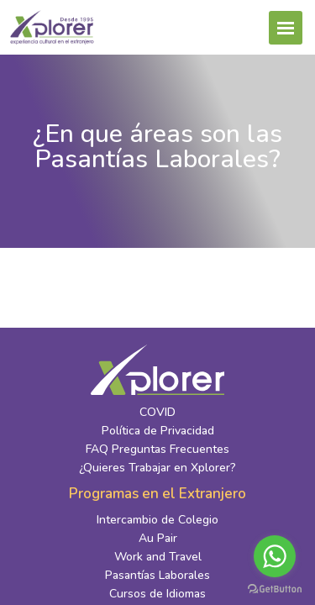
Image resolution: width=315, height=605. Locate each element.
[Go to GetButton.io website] (275, 588)
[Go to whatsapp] (275, 556)
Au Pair (158, 538)
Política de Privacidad (158, 431)
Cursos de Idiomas (157, 594)
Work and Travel (158, 557)
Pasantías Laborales (157, 575)
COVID (157, 412)
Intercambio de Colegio (157, 520)
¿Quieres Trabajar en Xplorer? (157, 468)
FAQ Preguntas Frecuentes (157, 449)
